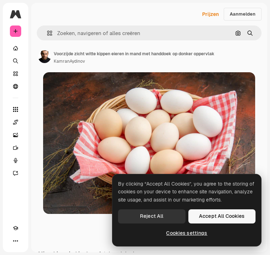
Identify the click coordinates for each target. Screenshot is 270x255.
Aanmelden (243, 14)
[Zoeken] (15, 61)
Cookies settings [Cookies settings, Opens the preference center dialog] (186, 233)
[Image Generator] (15, 135)
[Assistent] (15, 173)
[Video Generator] (15, 147)
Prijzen (210, 14)
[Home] (15, 48)
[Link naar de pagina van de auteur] (44, 56)
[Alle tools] (15, 109)
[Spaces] (15, 122)
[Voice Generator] (15, 160)
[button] (47, 33)
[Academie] (15, 228)
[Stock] (15, 73)
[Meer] (15, 240)
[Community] (15, 86)
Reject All (151, 216)
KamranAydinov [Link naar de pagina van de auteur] (69, 61)
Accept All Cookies (222, 216)
